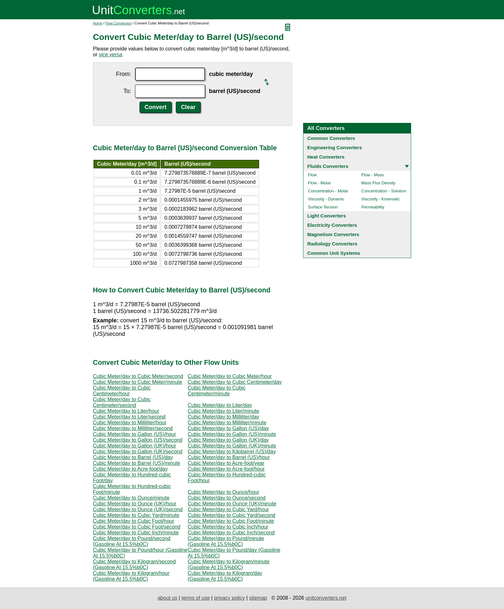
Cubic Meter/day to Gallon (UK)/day (228, 440)
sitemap (258, 598)
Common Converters (331, 138)
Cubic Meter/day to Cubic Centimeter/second (122, 402)
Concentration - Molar (328, 191)
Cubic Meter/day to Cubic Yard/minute (136, 515)
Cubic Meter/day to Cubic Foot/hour (133, 521)
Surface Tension (323, 207)
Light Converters (326, 215)
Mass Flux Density (378, 182)
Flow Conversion (118, 23)
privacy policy (229, 598)
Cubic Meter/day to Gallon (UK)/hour (134, 445)
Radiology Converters (332, 243)
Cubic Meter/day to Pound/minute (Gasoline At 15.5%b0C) (226, 541)
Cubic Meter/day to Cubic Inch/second (231, 532)
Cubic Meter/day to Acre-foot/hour (226, 469)
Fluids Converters (327, 166)
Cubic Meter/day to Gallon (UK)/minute (232, 445)
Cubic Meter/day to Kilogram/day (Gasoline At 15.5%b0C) (225, 576)
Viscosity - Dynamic (326, 199)
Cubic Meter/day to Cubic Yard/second (231, 515)
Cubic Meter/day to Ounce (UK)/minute (232, 503)
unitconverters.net (325, 598)
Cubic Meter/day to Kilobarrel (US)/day (232, 451)
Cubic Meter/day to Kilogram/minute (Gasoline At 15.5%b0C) (228, 564)
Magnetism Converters (333, 234)
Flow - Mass (372, 174)
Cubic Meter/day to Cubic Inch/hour (228, 527)
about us (167, 598)
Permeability (372, 207)
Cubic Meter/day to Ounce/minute (131, 498)
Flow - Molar (319, 182)
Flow (312, 174)
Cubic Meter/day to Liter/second (129, 417)
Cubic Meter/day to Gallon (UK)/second (137, 451)
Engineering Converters (334, 147)
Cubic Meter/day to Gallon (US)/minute (232, 434)
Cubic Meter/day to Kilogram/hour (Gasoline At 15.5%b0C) (131, 576)
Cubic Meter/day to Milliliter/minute (227, 422)
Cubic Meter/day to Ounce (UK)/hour (134, 503)
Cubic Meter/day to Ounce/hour (223, 492)
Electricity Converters (332, 225)
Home (97, 23)
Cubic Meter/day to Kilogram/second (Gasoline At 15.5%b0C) (134, 564)
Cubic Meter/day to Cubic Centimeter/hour (122, 390)
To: (127, 91)
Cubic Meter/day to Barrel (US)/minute (136, 463)
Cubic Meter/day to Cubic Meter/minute (137, 382)
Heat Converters (326, 157)
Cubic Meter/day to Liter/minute (223, 411)
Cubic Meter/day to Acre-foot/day (130, 469)
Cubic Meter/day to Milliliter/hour (129, 422)
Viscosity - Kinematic (380, 199)
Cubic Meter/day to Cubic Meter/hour (230, 376)
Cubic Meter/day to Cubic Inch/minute (136, 532)
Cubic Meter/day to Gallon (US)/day (228, 428)
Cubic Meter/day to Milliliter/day (223, 417)
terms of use (196, 598)
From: (123, 74)
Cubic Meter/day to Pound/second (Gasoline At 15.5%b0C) (131, 541)
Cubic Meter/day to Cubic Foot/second (136, 527)
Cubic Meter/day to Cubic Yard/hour (228, 509)
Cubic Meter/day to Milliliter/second (133, 428)
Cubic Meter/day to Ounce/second (227, 498)
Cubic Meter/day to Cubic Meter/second (138, 376)
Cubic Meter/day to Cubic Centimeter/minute (217, 390)
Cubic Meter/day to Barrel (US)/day (133, 457)
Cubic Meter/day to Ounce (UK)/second (138, 509)
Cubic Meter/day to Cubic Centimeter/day (235, 382)
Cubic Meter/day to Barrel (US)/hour (229, 457)
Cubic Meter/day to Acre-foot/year (226, 463)
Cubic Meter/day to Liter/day (220, 405)
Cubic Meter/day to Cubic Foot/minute (231, 521)
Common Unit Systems (333, 253)
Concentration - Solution (383, 191)
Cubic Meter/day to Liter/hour (126, 411)
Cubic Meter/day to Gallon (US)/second (137, 440)
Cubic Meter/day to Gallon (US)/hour (134, 434)
